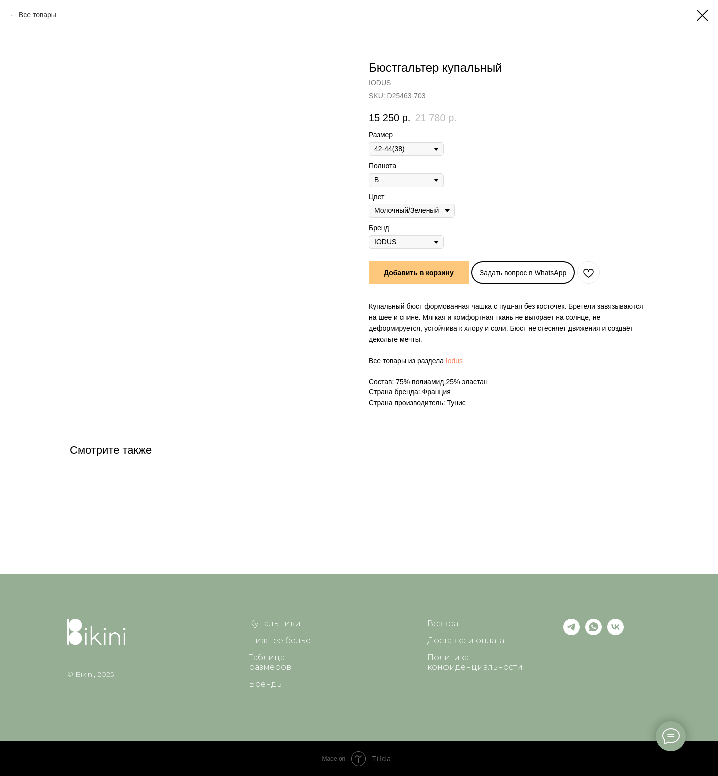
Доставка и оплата (465, 640)
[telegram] (571, 632)
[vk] (615, 632)
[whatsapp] (593, 632)
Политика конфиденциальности (475, 662)
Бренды (266, 684)
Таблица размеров (270, 662)
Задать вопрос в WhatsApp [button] (523, 273)
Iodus (454, 361)
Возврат (444, 623)
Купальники (275, 623)
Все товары (37, 15)
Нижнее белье (280, 640)
